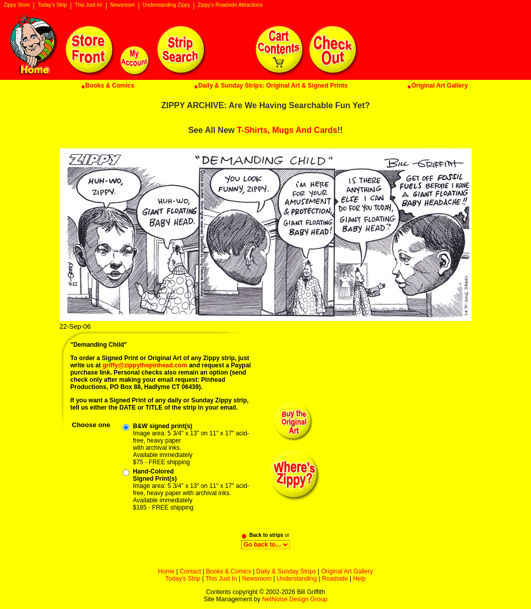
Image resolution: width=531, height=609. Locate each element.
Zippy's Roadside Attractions (230, 5)
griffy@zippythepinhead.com (144, 365)
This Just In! (88, 5)
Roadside (335, 578)
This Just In (221, 578)
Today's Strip (52, 5)
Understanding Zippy (166, 5)
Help (359, 578)
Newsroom (122, 5)
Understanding (297, 578)
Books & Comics (228, 571)
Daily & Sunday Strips (286, 571)
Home (166, 571)
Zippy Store (17, 5)
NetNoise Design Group (295, 599)
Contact (190, 571)
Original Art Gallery (347, 571)
